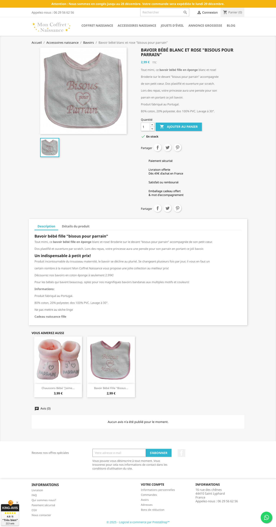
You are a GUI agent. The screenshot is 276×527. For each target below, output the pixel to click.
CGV (34, 510)
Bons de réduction (152, 509)
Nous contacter (41, 515)
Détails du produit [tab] (76, 226)
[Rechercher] (164, 12)
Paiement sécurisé (43, 505)
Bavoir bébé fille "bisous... (111, 388)
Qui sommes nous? (44, 500)
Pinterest (177, 147)
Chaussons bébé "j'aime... (58, 388)
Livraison (37, 490)
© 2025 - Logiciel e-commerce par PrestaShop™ (138, 522)
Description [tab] (46, 226)
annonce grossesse (205, 25)
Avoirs (145, 500)
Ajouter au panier (179, 126)
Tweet (167, 147)
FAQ (34, 495)
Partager (157, 147)
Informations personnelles (158, 490)
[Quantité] (145, 127)
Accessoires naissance (137, 25)
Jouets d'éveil (172, 25)
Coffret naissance (97, 25)
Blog (231, 25)
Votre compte (152, 484)
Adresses (147, 505)
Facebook (181, 453)
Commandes (149, 495)
